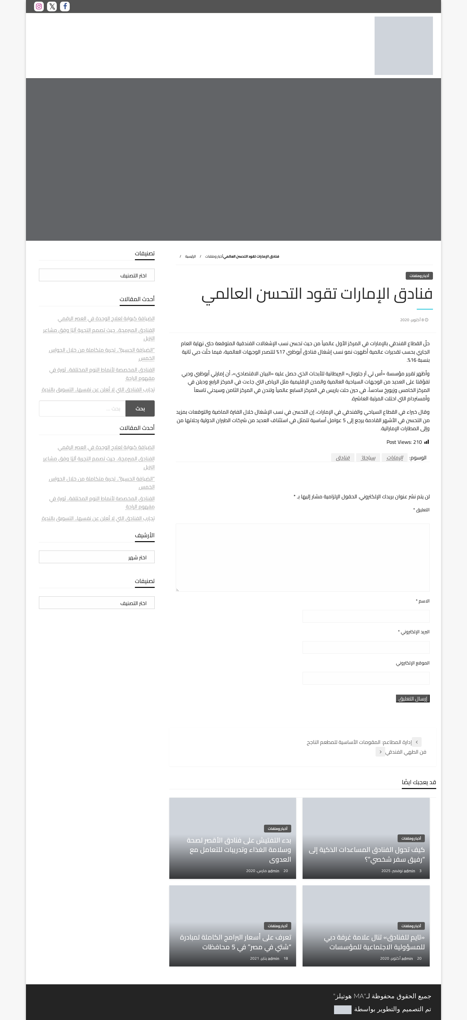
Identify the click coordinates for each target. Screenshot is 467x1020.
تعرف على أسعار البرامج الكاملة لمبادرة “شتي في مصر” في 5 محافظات (235, 942)
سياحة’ (368, 457)
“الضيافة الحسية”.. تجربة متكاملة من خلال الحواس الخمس (102, 354)
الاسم (423, 601)
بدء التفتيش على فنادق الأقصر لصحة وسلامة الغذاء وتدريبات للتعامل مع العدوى (239, 849)
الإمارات (395, 457)
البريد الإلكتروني (414, 632)
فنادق (343, 457)
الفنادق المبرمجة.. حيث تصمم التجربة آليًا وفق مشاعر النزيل (99, 334)
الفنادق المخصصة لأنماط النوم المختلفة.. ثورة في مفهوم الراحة (102, 374)
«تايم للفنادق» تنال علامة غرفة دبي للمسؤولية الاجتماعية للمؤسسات (374, 942)
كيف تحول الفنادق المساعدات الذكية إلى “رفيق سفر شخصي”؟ (367, 854)
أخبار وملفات (214, 256)
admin (410, 871)
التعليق (421, 510)
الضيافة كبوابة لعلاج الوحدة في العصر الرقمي (106, 318)
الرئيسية (190, 256)
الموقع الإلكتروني (413, 663)
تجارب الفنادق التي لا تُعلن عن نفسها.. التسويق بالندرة (98, 389)
